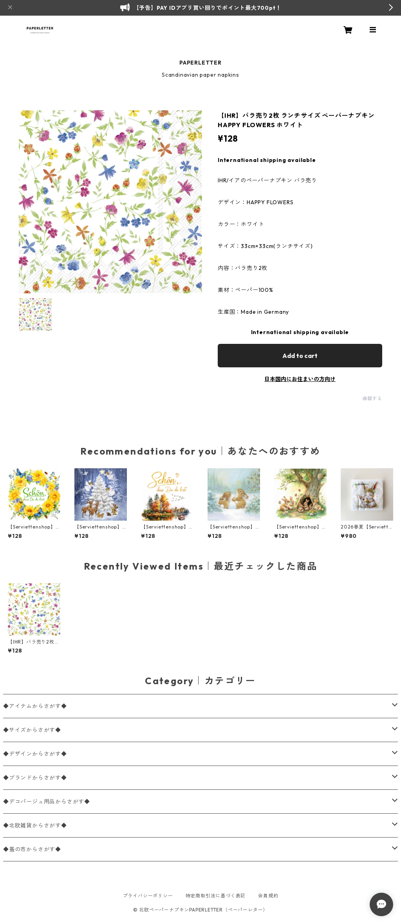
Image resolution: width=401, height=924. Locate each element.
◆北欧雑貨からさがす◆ (35, 825)
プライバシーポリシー (148, 896)
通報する (372, 398)
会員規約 (268, 896)
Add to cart (300, 356)
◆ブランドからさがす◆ (35, 777)
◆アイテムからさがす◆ (35, 706)
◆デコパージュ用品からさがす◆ (46, 801)
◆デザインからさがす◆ (35, 753)
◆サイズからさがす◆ (32, 729)
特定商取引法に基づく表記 (216, 896)
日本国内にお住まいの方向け (300, 379)
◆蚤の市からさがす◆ (32, 849)
